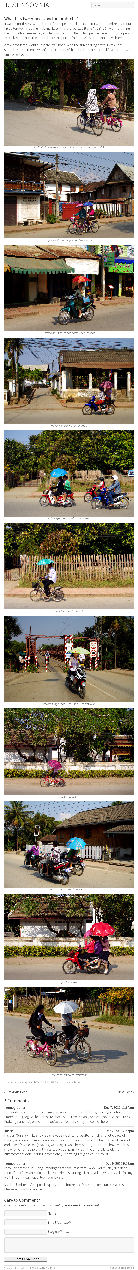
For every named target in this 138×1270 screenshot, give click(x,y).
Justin (9, 1131)
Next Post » (126, 1092)
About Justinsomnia (122, 1268)
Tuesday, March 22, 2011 (31, 1082)
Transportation (72, 1082)
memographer (14, 1107)
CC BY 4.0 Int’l (46, 1268)
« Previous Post (15, 1092)
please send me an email (80, 1205)
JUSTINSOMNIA (26, 4)
